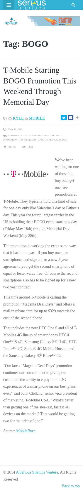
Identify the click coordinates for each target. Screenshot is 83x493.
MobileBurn (25, 431)
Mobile (37, 118)
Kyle (16, 118)
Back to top (71, 486)
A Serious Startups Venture (37, 472)
